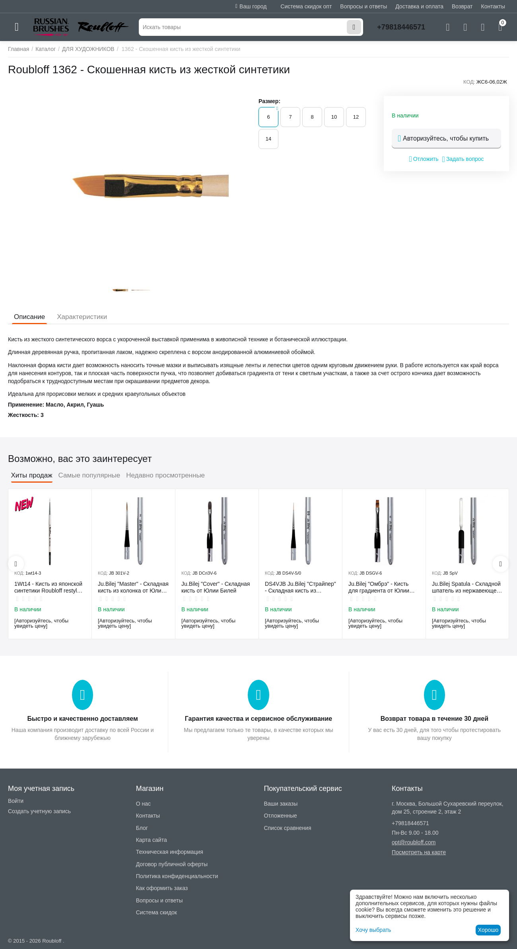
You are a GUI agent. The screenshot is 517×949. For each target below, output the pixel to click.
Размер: (269, 101)
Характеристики (82, 317)
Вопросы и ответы (363, 6)
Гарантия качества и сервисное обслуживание (258, 718)
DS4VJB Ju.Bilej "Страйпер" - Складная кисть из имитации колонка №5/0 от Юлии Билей (300, 587)
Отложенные (280, 815)
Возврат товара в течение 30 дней (434, 718)
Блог (142, 828)
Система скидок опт (306, 6)
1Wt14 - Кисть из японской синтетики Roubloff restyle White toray (48, 587)
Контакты (493, 6)
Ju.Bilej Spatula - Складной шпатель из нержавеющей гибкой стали (466, 587)
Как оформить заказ (162, 888)
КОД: (469, 82)
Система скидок (156, 912)
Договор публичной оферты (172, 864)
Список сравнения (287, 828)
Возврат (462, 6)
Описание (29, 317)
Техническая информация (169, 852)
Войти (15, 801)
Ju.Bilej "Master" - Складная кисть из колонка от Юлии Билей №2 (133, 587)
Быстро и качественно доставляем (82, 718)
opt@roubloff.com (413, 842)
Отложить (423, 159)
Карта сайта (151, 840)
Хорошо (488, 930)
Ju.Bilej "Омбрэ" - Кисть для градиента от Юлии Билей (378, 587)
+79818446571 (401, 27)
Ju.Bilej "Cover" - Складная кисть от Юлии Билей (215, 587)
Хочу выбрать (373, 930)
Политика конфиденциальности (177, 876)
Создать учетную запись (39, 811)
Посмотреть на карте (419, 852)
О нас (143, 803)
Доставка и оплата (419, 6)
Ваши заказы (280, 803)
